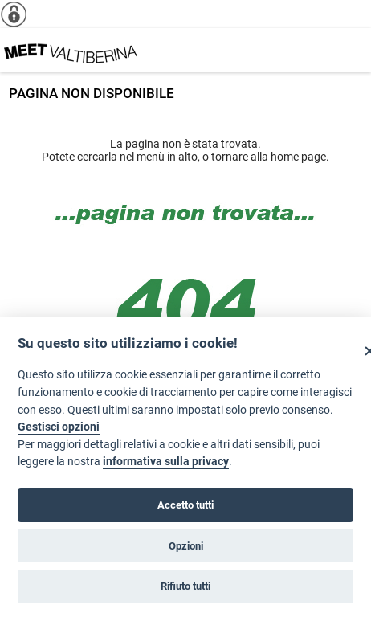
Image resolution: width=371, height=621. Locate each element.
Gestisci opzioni (59, 427)
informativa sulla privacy (166, 461)
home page (298, 156)
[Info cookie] (20, 14)
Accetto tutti (185, 505)
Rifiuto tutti (185, 586)
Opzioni (186, 546)
